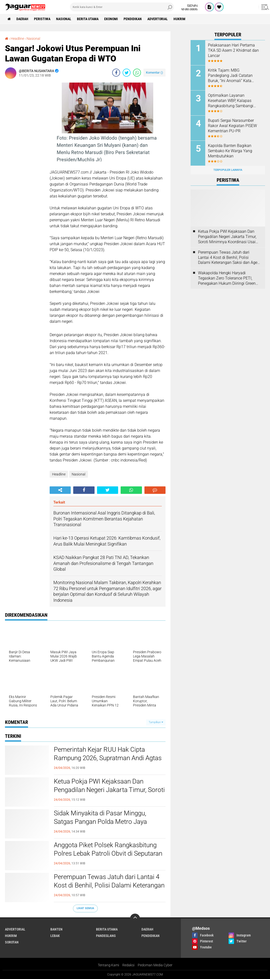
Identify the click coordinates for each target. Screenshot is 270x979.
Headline (59, 474)
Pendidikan (133, 19)
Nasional (63, 19)
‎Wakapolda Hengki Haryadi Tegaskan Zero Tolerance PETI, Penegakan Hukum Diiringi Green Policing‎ (227, 278)
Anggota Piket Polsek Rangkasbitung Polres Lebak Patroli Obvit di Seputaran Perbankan (108, 853)
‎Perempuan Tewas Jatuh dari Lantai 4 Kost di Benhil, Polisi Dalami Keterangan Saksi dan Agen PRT (109, 885)
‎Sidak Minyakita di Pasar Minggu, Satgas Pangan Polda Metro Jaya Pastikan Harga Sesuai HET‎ (100, 821)
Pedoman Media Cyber (155, 965)
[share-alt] (60, 490)
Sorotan (12, 942)
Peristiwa (42, 19)
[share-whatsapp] (137, 73)
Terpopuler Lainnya (227, 170)
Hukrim (179, 19)
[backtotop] (135, 919)
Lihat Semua (85, 908)
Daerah (22, 19)
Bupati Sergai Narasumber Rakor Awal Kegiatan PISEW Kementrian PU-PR (232, 125)
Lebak (55, 936)
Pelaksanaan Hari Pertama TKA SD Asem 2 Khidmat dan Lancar (233, 50)
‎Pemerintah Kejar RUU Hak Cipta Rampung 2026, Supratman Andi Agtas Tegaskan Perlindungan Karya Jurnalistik (108, 758)
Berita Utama (88, 19)
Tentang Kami (108, 965)
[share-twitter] (127, 73)
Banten (56, 929)
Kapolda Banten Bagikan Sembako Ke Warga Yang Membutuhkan (230, 150)
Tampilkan (156, 722)
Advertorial (157, 19)
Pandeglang (106, 936)
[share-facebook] (116, 73)
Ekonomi (111, 19)
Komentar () (154, 72)
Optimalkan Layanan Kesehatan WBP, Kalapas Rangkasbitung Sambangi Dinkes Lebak (230, 100)
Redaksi (128, 965)
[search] (122, 6)
